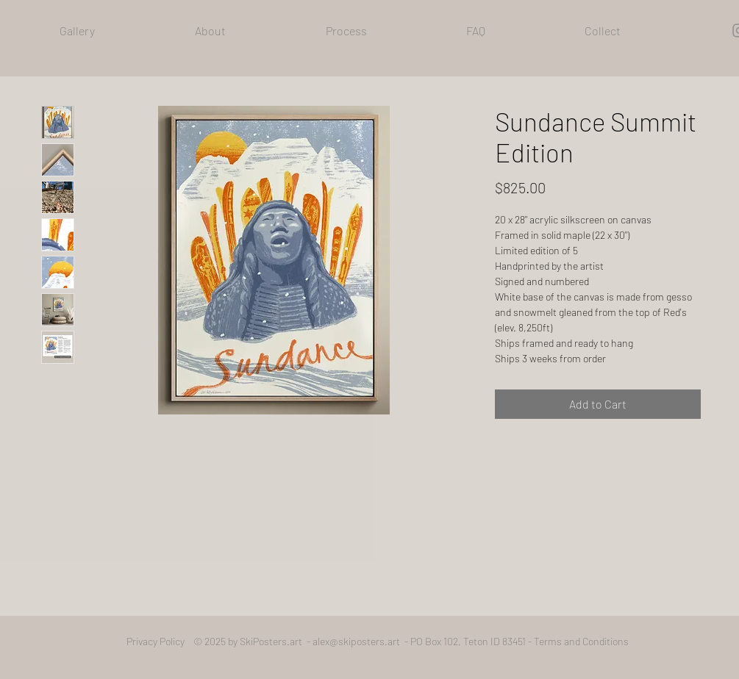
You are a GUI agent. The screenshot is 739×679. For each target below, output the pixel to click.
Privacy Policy (159, 641)
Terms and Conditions (581, 641)
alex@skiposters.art (356, 641)
